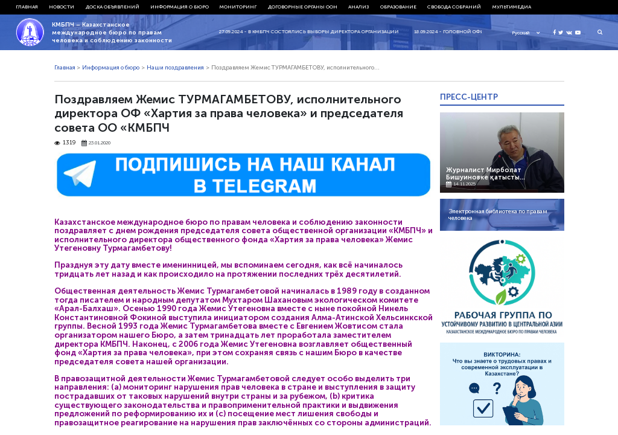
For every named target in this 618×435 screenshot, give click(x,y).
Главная (27, 7)
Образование (398, 7)
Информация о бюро (179, 7)
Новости (61, 7)
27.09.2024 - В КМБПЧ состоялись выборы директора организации (314, 31)
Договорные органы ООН (302, 7)
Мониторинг (238, 7)
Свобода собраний (454, 7)
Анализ (358, 7)
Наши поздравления (175, 67)
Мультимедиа (511, 7)
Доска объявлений (112, 7)
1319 (65, 143)
